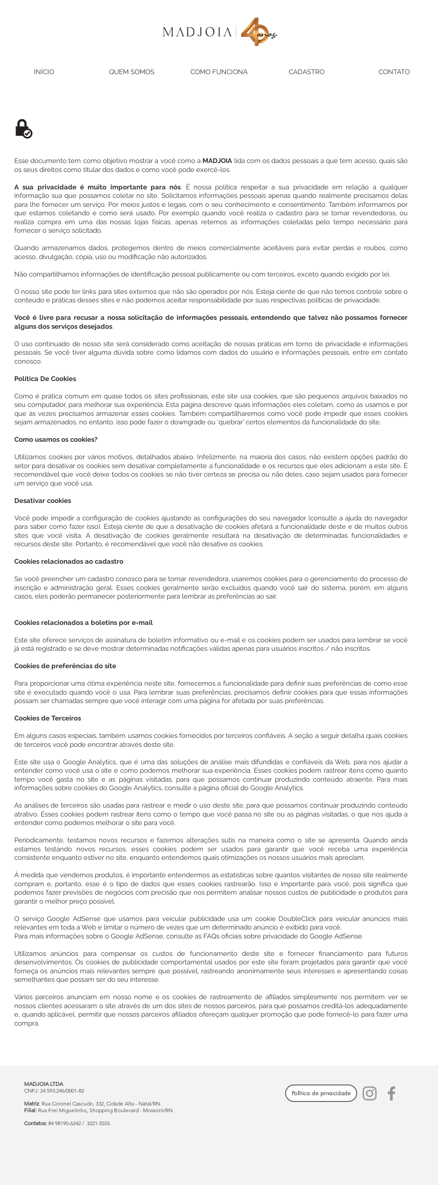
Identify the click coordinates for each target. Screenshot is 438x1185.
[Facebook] (391, 1093)
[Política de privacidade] (321, 1093)
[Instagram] (369, 1093)
